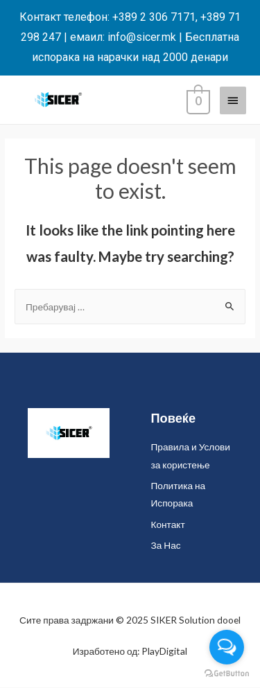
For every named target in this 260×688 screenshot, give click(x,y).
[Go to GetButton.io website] (227, 673)
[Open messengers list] (226, 647)
